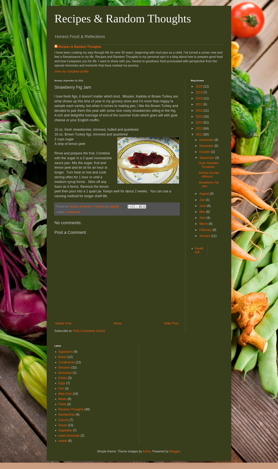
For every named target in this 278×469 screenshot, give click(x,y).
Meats (62, 399)
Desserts (64, 367)
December (206, 139)
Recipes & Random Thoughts (122, 18)
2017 (199, 104)
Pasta (62, 404)
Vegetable (65, 430)
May (202, 211)
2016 (199, 110)
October (205, 151)
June (203, 205)
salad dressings (69, 435)
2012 (199, 134)
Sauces (63, 420)
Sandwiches (66, 414)
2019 (199, 92)
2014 (199, 122)
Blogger (175, 451)
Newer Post (63, 323)
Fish (61, 388)
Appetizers (65, 351)
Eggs (61, 383)
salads (62, 440)
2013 (199, 128)
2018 (199, 98)
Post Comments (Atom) (89, 331)
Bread (62, 357)
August (204, 193)
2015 (199, 116)
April (202, 217)
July (202, 199)
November (206, 145)
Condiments (73, 212)
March (204, 223)
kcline (147, 451)
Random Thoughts (70, 409)
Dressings (65, 372)
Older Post (171, 323)
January (205, 235)
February (205, 230)
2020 (199, 86)
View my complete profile (71, 71)
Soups (62, 425)
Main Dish (65, 393)
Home (117, 323)
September (207, 157)
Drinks (62, 378)
